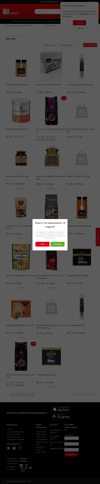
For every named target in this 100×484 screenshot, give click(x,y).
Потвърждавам (57, 244)
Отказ (42, 244)
